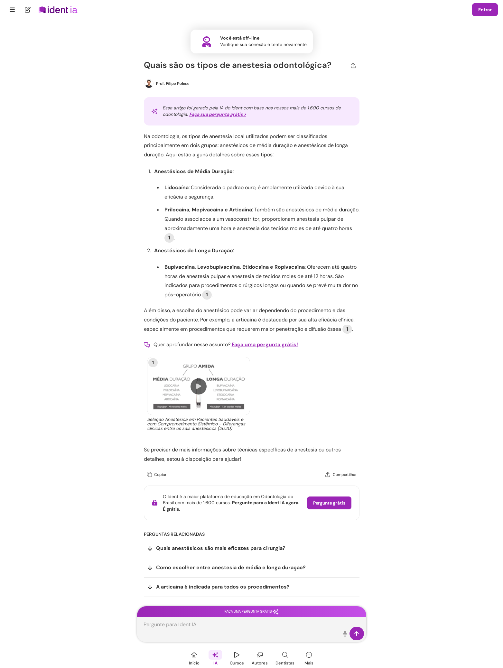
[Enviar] (356, 633)
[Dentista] (284, 657)
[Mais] (309, 657)
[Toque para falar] (345, 633)
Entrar (485, 10)
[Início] (194, 657)
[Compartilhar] (353, 65)
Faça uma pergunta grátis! (265, 344)
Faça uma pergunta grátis (252, 611)
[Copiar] (156, 474)
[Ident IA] (215, 657)
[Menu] (12, 9)
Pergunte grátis (329, 503)
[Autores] (260, 657)
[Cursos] (237, 657)
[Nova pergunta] (28, 9)
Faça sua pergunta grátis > (217, 114)
